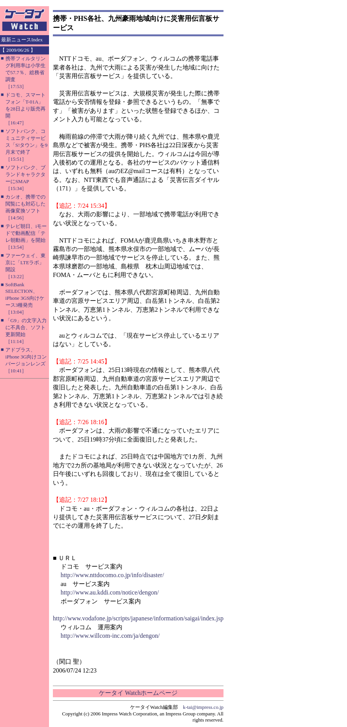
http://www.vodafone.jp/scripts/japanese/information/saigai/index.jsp (138, 618)
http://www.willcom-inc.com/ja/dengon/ (110, 635)
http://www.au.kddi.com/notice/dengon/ (110, 592)
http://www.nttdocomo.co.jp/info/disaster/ (112, 575)
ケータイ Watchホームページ (138, 693)
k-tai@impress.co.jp (203, 707)
